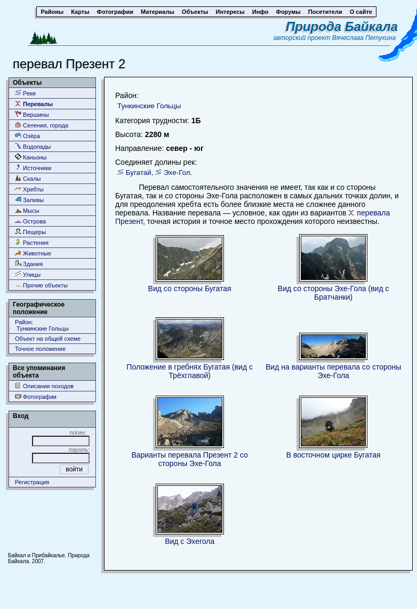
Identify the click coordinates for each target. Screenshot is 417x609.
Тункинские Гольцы (149, 106)
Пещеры (30, 231)
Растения (32, 242)
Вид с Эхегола (189, 541)
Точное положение (40, 349)
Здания (29, 263)
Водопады (33, 146)
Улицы (28, 274)
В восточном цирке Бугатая (333, 455)
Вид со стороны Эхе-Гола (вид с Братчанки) (333, 292)
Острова (30, 221)
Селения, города (41, 125)
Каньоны (31, 157)
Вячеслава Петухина (364, 38)
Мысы (27, 210)
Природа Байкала (342, 26)
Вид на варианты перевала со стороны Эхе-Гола (333, 371)
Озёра (27, 135)
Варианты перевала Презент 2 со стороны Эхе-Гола (189, 459)
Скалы (28, 178)
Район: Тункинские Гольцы (42, 325)
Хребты (29, 189)
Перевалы (34, 103)
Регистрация (32, 482)
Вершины (32, 114)
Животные (33, 253)
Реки (25, 93)
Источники (33, 167)
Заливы (29, 199)
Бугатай (138, 173)
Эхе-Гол (177, 173)
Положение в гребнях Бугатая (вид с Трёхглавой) (189, 371)
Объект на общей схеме (48, 338)
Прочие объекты (41, 285)
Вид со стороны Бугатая (189, 288)
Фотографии (36, 396)
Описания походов (44, 385)
